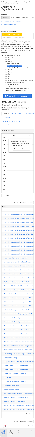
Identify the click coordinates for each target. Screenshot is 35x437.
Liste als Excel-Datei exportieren (23, 202)
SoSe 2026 (25, 17)
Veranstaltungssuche (25, 2)
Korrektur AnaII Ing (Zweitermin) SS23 (16, 401)
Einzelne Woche (17, 113)
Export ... (7, 196)
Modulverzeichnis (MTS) (11, 433)
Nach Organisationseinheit (10, 4)
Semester (4, 14)
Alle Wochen (7, 125)
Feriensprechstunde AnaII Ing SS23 (15, 382)
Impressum (23, 426)
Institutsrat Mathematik (11, 386)
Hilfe (18, 431)
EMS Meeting (8, 378)
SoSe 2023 (6, 17)
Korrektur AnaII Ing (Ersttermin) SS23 (16, 397)
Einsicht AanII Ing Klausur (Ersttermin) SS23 (18, 366)
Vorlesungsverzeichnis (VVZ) (9, 2)
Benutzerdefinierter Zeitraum (12, 121)
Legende (30, 113)
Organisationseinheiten (9, 31)
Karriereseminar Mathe (11, 390)
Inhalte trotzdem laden (21, 149)
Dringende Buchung (10, 358)
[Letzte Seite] (27, 413)
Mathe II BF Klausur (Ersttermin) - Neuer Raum (19, 405)
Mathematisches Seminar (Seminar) (15, 258)
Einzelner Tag (7, 117)
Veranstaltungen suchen (16, 96)
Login (31, 431)
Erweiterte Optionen (8, 24)
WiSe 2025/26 (15, 17)
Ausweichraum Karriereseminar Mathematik (18, 350)
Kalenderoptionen (8, 130)
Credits (32, 426)
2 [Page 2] (20, 414)
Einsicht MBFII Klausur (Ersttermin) (15, 374)
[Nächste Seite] (24, 413)
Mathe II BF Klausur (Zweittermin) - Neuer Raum (19, 409)
